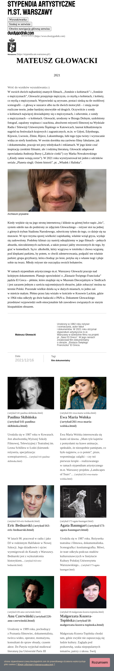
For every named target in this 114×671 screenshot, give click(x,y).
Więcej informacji (26, 664)
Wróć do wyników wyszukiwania (28, 87)
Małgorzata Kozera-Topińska (76, 618)
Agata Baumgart (73, 525)
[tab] (18, 19)
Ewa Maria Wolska (75, 417)
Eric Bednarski (20, 525)
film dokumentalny (60, 360)
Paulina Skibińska (22, 417)
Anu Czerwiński (20, 616)
